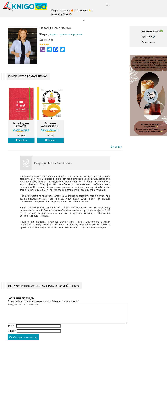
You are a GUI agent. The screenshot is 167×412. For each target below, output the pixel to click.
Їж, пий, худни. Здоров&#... (21, 133)
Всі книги (115, 156)
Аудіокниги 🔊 (149, 36)
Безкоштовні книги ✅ (153, 31)
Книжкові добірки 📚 (62, 14)
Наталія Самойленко (23, 139)
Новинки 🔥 (68, 10)
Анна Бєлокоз (48, 139)
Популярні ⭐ (85, 10)
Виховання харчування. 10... (50, 134)
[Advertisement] (63, 262)
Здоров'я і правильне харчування (67, 34)
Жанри (55, 10)
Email (12, 343)
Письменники (149, 41)
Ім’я (11, 338)
